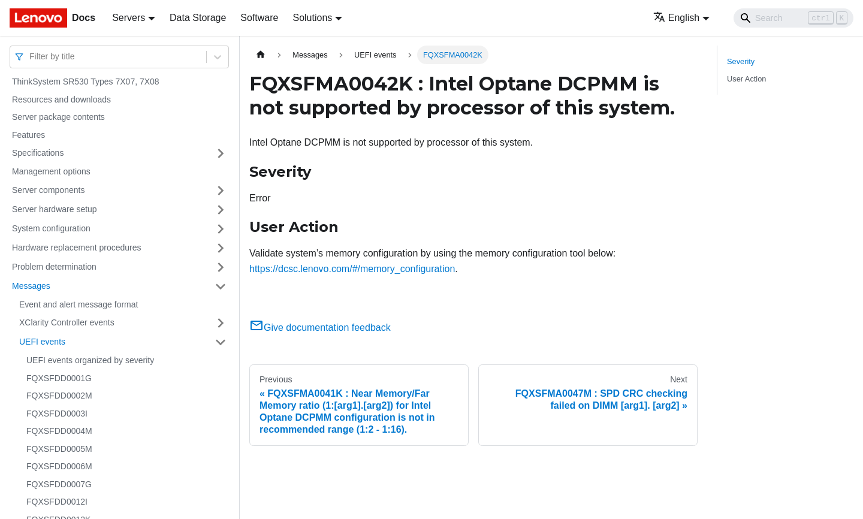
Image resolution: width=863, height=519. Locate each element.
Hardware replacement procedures (76, 247)
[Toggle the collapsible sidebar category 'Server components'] (220, 190)
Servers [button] (128, 18)
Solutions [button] (312, 18)
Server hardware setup (54, 209)
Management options (51, 171)
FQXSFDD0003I (56, 413)
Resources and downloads (61, 99)
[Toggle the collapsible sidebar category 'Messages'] (220, 286)
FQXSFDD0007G (59, 484)
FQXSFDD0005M (59, 449)
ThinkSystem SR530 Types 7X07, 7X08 (85, 81)
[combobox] (30, 57)
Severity (741, 61)
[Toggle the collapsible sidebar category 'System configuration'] (220, 229)
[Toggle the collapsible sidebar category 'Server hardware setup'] (220, 209)
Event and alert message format (78, 304)
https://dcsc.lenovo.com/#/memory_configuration (352, 269)
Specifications (38, 153)
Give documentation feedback (320, 327)
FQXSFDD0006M (59, 466)
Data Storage (198, 18)
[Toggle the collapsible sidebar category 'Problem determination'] (220, 267)
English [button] (676, 18)
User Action (746, 78)
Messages (31, 286)
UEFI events (42, 341)
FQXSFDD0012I (56, 501)
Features (28, 135)
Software (259, 18)
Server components (48, 190)
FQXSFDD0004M (59, 431)
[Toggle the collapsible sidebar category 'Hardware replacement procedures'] (220, 248)
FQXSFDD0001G (59, 378)
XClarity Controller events (66, 322)
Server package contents (58, 117)
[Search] (793, 18)
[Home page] (260, 55)
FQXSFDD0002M (59, 395)
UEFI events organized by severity (90, 360)
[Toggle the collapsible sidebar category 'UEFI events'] (220, 342)
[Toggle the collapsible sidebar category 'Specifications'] (220, 153)
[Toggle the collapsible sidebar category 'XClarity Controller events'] (220, 323)
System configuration (51, 228)
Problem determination (54, 266)
